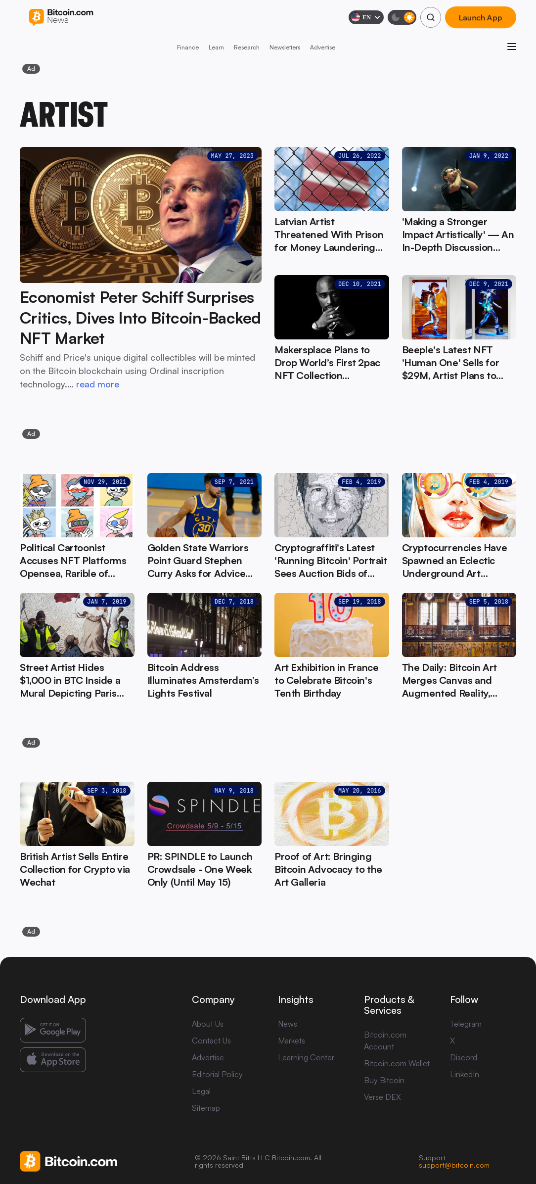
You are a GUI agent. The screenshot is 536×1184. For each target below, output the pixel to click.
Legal (201, 1091)
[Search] (430, 17)
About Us (207, 1024)
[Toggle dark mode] (402, 17)
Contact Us (211, 1040)
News (287, 1024)
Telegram (466, 1024)
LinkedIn (464, 1074)
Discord (463, 1057)
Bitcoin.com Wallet (397, 1063)
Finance (188, 47)
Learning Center (306, 1057)
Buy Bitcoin (384, 1080)
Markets (291, 1040)
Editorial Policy (217, 1074)
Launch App (480, 17)
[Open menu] (511, 46)
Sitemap (206, 1108)
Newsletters (284, 47)
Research (247, 47)
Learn (216, 47)
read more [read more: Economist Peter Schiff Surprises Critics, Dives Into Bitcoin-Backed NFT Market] (97, 384)
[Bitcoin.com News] (61, 17)
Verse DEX (382, 1097)
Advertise (322, 47)
